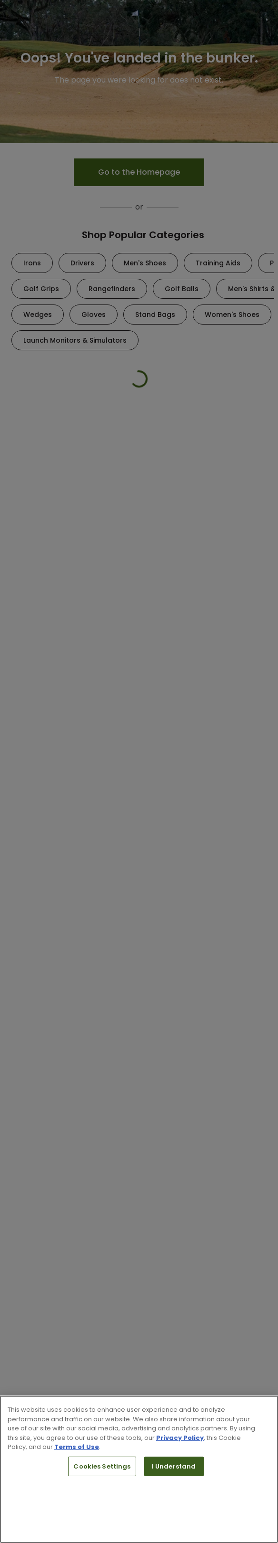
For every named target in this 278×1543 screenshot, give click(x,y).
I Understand (174, 1466)
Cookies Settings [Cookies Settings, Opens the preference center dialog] (101, 1466)
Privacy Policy (180, 1437)
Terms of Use (76, 1446)
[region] (139, 1469)
